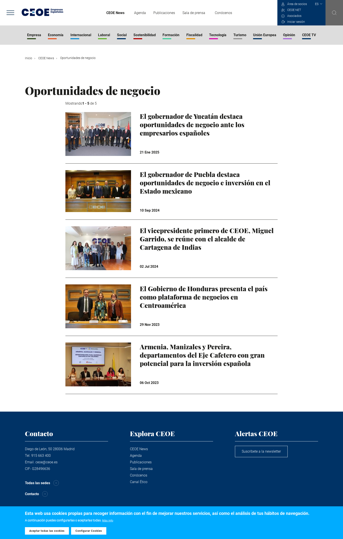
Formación (171, 35)
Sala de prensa (193, 13)
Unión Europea (264, 35)
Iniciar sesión (296, 21)
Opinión (289, 35)
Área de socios (297, 4)
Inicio (28, 58)
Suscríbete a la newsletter (261, 451)
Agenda (140, 13)
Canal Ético (138, 482)
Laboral (104, 35)
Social (122, 35)
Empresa (34, 35)
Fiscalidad (194, 35)
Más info (107, 521)
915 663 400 (41, 455)
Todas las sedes (37, 483)
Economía (55, 35)
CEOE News (115, 13)
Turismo (239, 35)
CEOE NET (294, 10)
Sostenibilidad (144, 35)
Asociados (294, 16)
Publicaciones (164, 13)
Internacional (80, 35)
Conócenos (223, 13)
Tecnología (217, 35)
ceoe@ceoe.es (46, 462)
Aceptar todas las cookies (47, 531)
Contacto (32, 494)
